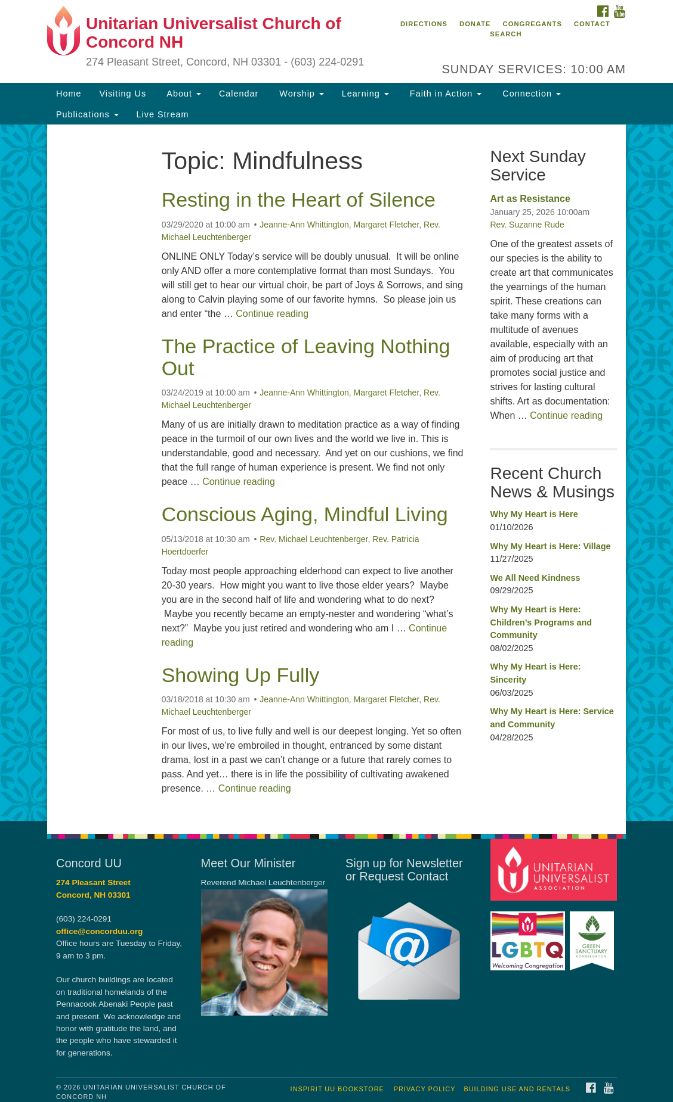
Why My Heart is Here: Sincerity (535, 673)
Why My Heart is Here (534, 514)
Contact (592, 23)
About (182, 93)
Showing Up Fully (241, 675)
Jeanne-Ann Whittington (304, 224)
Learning (365, 93)
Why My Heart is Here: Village (550, 546)
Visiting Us (122, 93)
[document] (336, 472)
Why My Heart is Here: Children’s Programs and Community (541, 622)
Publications (87, 114)
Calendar (238, 93)
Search (505, 34)
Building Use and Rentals (517, 1088)
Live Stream (163, 114)
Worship (300, 93)
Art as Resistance (530, 199)
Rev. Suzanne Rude (527, 224)
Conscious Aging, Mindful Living (305, 514)
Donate (474, 23)
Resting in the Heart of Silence (299, 199)
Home (68, 93)
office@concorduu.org (99, 931)
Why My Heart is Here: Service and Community (551, 717)
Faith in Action (444, 93)
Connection (530, 93)
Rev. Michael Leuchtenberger (314, 539)
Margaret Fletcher (386, 224)
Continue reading (272, 314)
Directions (423, 23)
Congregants (532, 23)
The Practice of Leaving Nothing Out (306, 357)
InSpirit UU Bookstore (337, 1088)
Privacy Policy (425, 1088)
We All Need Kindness (535, 578)
